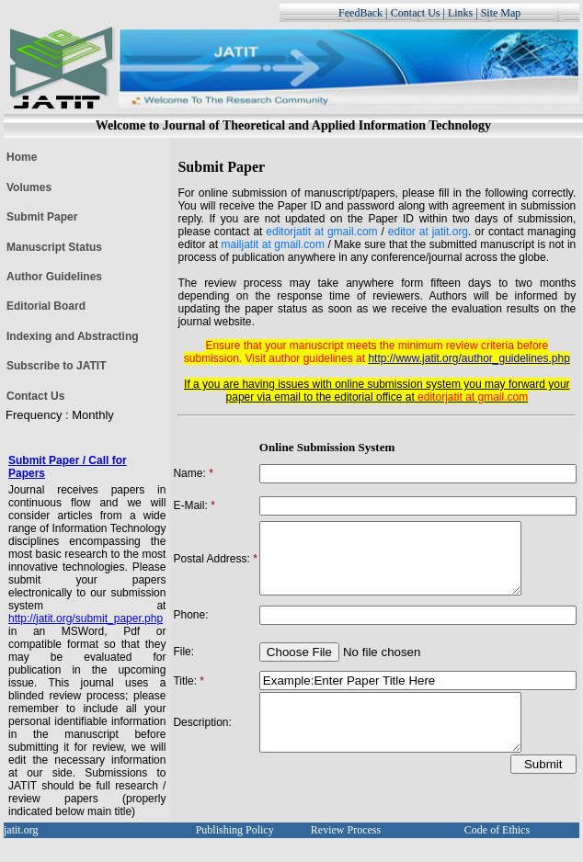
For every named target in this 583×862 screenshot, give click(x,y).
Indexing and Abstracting (72, 336)
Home (21, 157)
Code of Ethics (497, 832)
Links (460, 12)
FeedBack (360, 12)
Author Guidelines (54, 276)
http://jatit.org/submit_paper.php (85, 618)
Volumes (28, 187)
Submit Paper (41, 216)
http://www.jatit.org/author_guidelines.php (468, 358)
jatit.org (21, 832)
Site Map (501, 12)
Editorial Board (46, 306)
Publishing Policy (235, 832)
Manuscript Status (54, 247)
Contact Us (415, 12)
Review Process (346, 832)
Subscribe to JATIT (56, 365)
